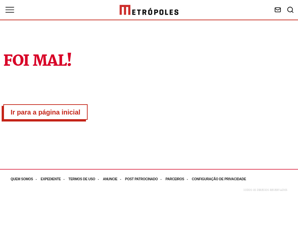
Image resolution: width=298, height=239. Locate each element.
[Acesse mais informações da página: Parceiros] (179, 179)
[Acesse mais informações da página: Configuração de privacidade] (219, 179)
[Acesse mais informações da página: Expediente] (54, 179)
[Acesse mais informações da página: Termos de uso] (85, 179)
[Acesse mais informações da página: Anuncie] (114, 179)
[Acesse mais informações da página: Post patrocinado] (145, 179)
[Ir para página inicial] (149, 10)
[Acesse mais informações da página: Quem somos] (25, 179)
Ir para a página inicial (45, 112)
